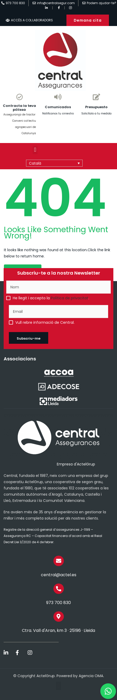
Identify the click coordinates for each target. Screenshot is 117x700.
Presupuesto (96, 107)
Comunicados (58, 107)
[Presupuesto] (96, 97)
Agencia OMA (91, 675)
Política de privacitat (69, 298)
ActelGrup (45, 675)
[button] (35, 150)
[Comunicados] (58, 97)
